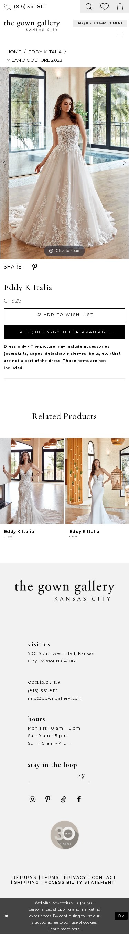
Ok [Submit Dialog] (121, 915)
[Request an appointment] (100, 23)
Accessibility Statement (80, 882)
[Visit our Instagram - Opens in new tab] (32, 799)
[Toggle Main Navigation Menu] (121, 33)
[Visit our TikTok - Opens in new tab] (63, 799)
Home (14, 51)
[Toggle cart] (120, 6)
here (75, 928)
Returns (24, 877)
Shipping (27, 882)
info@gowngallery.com (55, 698)
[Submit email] (81, 776)
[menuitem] (25, 6)
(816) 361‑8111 (43, 690)
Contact (104, 877)
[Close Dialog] (6, 916)
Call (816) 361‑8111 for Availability (68, 331)
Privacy (75, 877)
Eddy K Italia (45, 51)
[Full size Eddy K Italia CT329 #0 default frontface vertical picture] (64, 163)
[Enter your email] (58, 776)
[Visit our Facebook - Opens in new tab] (78, 799)
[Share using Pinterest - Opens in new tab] (34, 267)
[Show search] (89, 6)
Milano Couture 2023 (35, 60)
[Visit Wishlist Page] (105, 6)
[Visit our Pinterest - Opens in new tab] (47, 799)
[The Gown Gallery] (32, 25)
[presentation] (32, 481)
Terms (50, 877)
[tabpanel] (64, 163)
